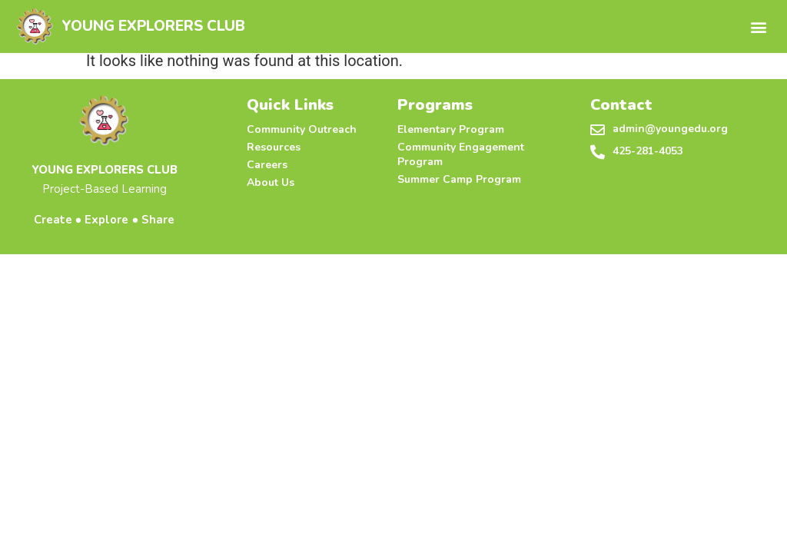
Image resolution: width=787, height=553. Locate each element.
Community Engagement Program (460, 154)
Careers (267, 164)
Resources (274, 147)
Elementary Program (450, 129)
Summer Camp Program (459, 179)
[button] (759, 26)
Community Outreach (302, 129)
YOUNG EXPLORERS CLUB (153, 26)
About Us (270, 182)
